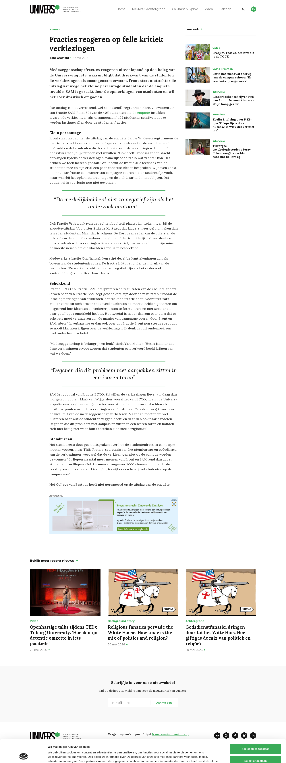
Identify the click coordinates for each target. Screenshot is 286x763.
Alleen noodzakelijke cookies (256, 751)
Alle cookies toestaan (255, 727)
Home (121, 9)
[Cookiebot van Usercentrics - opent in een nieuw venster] (24, 756)
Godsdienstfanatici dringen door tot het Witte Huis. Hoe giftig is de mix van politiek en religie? (218, 635)
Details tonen (197, 755)
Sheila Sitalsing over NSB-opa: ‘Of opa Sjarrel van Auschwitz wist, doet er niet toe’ (233, 125)
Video (209, 9)
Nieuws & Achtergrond (148, 9)
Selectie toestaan (255, 739)
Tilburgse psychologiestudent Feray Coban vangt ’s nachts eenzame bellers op (231, 151)
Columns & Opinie (185, 9)
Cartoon (225, 9)
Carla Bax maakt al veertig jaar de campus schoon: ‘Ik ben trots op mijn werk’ (232, 77)
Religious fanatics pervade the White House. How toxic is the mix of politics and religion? (140, 632)
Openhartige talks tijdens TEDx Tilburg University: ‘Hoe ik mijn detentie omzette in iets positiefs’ (64, 635)
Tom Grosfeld (59, 58)
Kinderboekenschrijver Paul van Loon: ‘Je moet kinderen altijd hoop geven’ (233, 100)
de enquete (141, 112)
